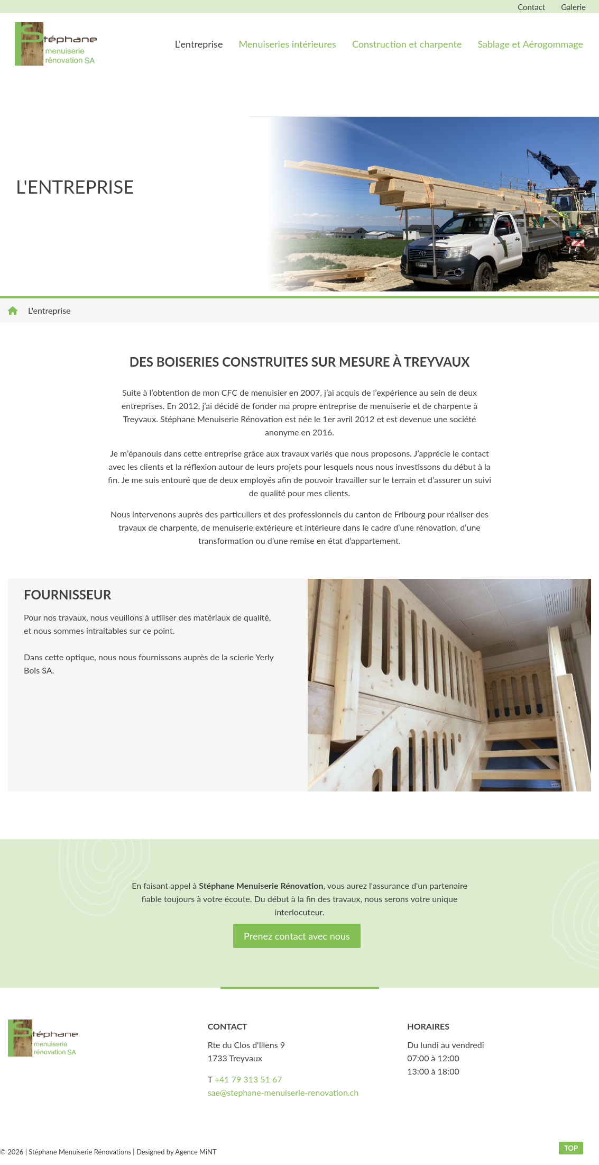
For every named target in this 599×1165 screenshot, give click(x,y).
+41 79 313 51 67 (248, 1079)
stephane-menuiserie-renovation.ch (55, 44)
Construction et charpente (407, 44)
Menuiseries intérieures (287, 44)
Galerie (573, 7)
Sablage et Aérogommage (530, 44)
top (571, 1148)
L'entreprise (199, 44)
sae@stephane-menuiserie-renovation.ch (283, 1092)
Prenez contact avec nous (297, 936)
